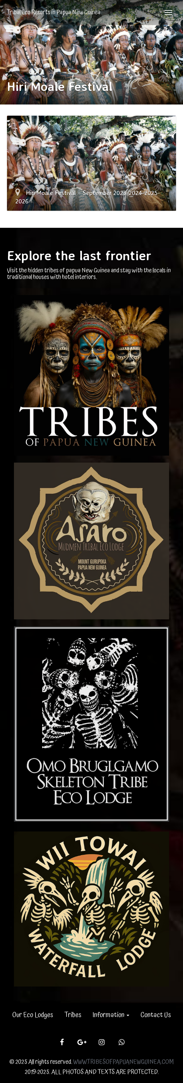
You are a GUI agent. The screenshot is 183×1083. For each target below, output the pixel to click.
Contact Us (155, 1015)
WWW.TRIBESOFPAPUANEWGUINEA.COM (123, 1062)
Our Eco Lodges (32, 1015)
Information (110, 1015)
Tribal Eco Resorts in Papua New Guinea (53, 12)
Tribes (72, 1015)
